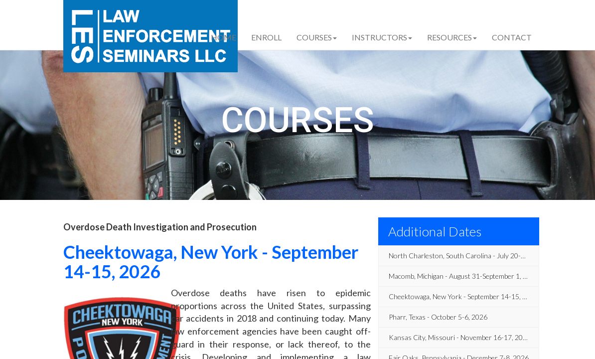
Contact (512, 37)
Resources (452, 37)
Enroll (266, 37)
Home (223, 37)
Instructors (382, 37)
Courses (317, 37)
